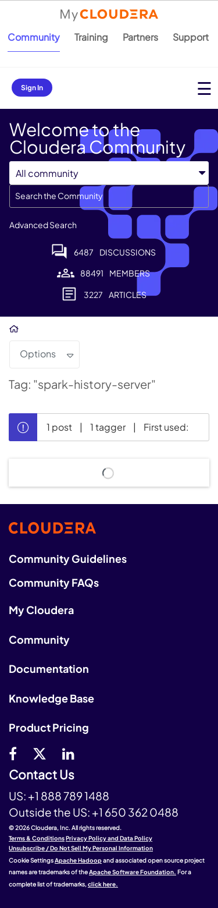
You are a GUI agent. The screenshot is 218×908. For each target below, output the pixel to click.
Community (34, 37)
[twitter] (39, 753)
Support (191, 37)
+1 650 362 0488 (135, 812)
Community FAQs (54, 582)
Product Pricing (49, 727)
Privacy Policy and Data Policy (109, 838)
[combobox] (109, 196)
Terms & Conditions (37, 838)
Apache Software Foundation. (132, 871)
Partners (140, 37)
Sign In (32, 87)
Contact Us (41, 775)
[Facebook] (13, 753)
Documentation (49, 668)
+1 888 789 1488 (68, 796)
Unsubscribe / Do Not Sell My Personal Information (81, 848)
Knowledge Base (51, 698)
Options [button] (38, 353)
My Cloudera (41, 609)
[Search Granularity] (109, 173)
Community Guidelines (68, 558)
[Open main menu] (204, 88)
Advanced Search (43, 224)
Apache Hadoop (78, 860)
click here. (103, 884)
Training (91, 37)
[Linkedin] (68, 753)
